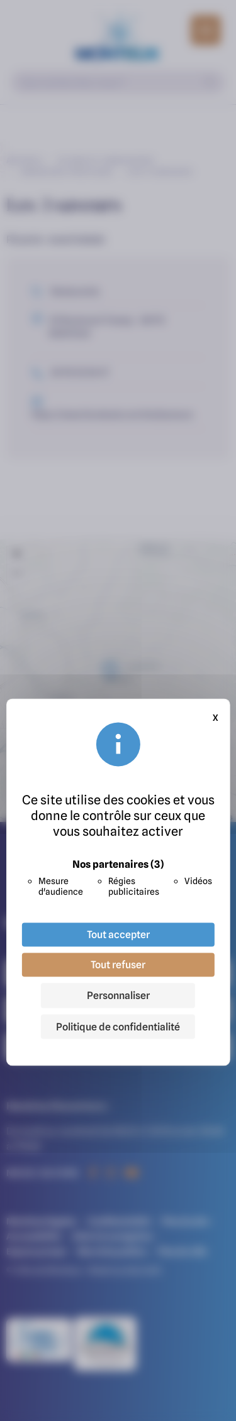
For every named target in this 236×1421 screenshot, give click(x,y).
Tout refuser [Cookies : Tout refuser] (118, 964)
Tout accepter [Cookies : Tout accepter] (118, 934)
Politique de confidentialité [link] (118, 1026)
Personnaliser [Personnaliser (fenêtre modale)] (118, 995)
